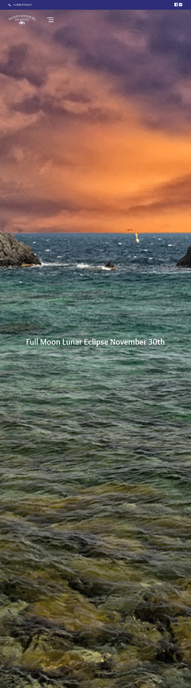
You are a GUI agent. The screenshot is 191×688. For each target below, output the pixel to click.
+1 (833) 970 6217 (22, 4)
